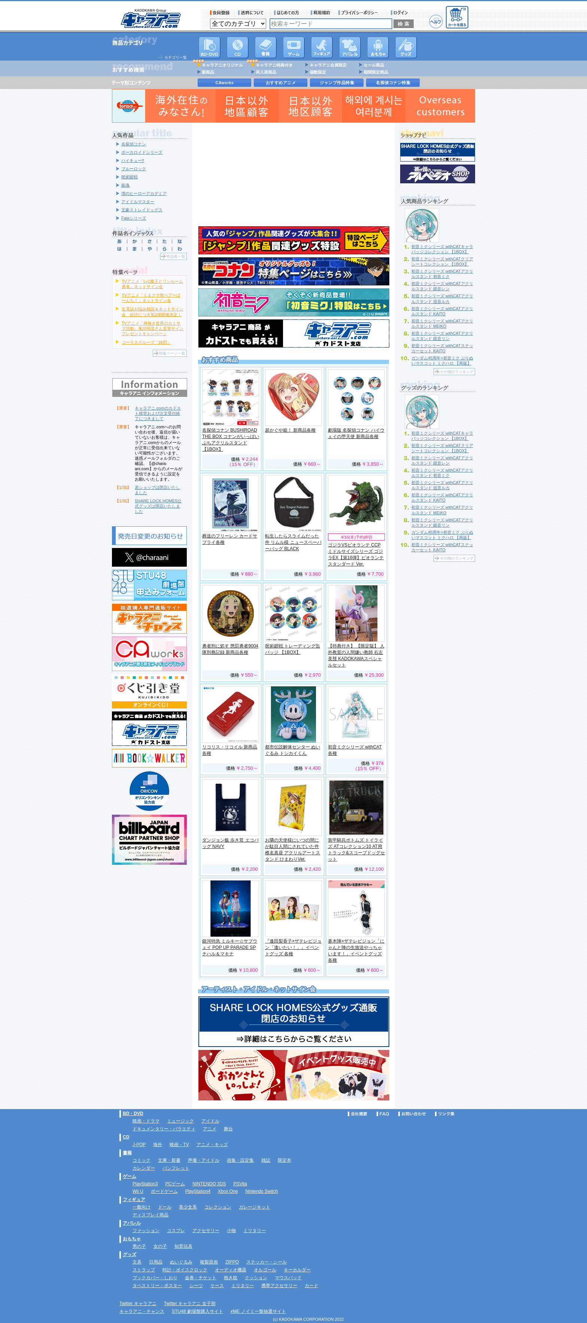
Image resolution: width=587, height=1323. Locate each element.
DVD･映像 (209, 47)
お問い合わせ (412, 1114)
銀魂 (125, 185)
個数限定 (318, 72)
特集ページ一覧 (172, 353)
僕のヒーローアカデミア (144, 193)
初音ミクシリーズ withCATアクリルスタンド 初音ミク (442, 274)
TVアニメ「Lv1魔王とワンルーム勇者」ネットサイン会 (152, 284)
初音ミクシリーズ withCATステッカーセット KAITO (442, 348)
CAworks (225, 82)
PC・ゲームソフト (294, 47)
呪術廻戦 (129, 177)
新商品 (208, 72)
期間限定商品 (376, 72)
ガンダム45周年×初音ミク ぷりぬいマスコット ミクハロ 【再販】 (442, 360)
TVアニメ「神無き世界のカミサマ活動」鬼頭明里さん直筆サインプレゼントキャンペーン (152, 328)
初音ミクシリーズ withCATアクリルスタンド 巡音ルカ (442, 485)
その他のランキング (457, 372)
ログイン (400, 12)
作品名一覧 (176, 256)
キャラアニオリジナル (222, 65)
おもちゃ (378, 47)
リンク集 (444, 1114)
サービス (288, 12)
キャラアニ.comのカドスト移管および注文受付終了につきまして (158, 413)
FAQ (383, 1114)
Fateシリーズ (133, 218)
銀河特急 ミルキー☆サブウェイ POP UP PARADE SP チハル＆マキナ (229, 947)
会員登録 (220, 12)
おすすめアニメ (281, 82)
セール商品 (374, 65)
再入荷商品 (266, 72)
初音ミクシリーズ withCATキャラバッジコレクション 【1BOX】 (442, 249)
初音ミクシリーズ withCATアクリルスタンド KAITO (442, 311)
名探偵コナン (133, 144)
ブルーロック (133, 168)
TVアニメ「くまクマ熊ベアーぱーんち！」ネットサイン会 (151, 298)
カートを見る (457, 17)
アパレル (350, 47)
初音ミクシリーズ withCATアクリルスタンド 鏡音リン (442, 336)
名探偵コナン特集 (393, 82)
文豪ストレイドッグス (141, 210)
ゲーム (129, 1176)
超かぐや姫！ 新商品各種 (290, 430)
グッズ (406, 47)
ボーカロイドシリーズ (141, 152)
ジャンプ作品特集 (337, 82)
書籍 (266, 47)
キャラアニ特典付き (274, 65)
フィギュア (322, 47)
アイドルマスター (137, 201)
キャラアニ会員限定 (328, 65)
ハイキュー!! (132, 160)
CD (238, 47)
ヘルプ (436, 21)
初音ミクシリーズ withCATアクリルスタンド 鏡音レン (442, 286)
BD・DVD (133, 1113)
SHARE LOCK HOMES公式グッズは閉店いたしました (158, 506)
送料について (252, 12)
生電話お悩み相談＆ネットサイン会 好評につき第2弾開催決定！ (152, 311)
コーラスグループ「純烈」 (146, 342)
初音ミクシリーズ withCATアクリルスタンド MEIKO (442, 323)
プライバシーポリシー (360, 12)
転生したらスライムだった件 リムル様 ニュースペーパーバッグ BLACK (293, 542)
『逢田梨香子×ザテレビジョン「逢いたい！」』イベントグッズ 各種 (293, 947)
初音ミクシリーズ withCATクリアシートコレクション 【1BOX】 (442, 261)
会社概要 (357, 1114)
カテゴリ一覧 (175, 57)
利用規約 (320, 12)
